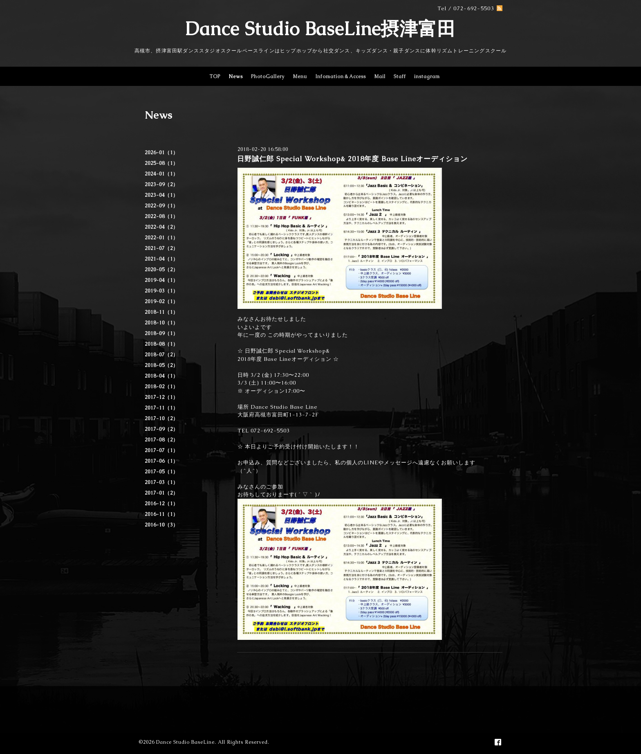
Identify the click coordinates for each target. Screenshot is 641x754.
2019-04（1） (161, 280)
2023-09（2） (161, 184)
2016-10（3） (161, 525)
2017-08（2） (161, 440)
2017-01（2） (161, 493)
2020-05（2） (161, 269)
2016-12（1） (161, 503)
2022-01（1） (161, 237)
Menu (300, 76)
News (236, 76)
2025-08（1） (161, 163)
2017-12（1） (161, 397)
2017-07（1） (161, 450)
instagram (427, 76)
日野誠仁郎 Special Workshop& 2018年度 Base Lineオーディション (352, 158)
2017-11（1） (161, 408)
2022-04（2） (161, 227)
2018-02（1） (161, 386)
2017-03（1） (161, 482)
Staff (400, 76)
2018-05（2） (161, 365)
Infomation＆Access (340, 76)
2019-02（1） (161, 301)
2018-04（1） (161, 376)
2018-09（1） (161, 333)
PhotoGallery (268, 76)
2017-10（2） (161, 418)
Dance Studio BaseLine (185, 742)
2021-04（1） (161, 259)
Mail (379, 76)
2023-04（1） (161, 195)
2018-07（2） (161, 354)
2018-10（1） (161, 323)
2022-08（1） (161, 216)
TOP (214, 76)
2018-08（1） (161, 344)
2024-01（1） (161, 174)
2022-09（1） (161, 206)
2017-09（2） (161, 429)
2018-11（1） (161, 312)
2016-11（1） (161, 514)
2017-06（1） (161, 461)
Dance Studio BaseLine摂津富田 (320, 29)
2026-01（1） (161, 152)
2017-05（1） (161, 471)
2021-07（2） (161, 248)
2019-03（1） (161, 291)
